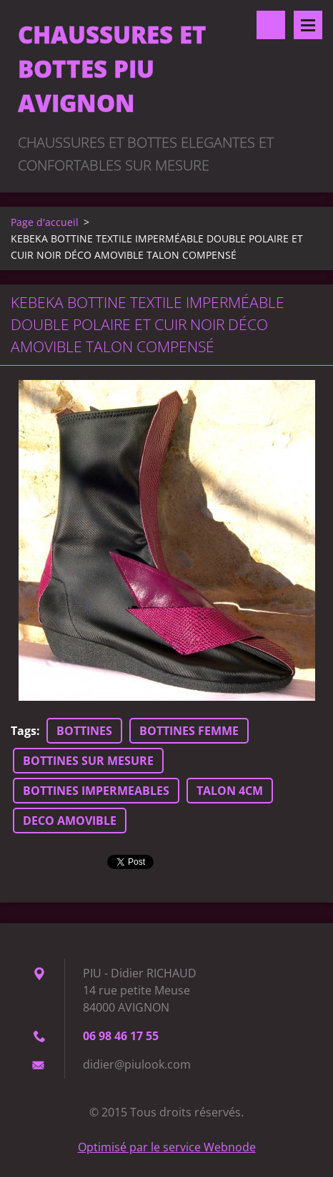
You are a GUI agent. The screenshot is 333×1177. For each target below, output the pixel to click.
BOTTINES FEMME (189, 731)
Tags (23, 731)
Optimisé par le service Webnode (167, 1147)
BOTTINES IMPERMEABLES (96, 790)
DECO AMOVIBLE (69, 820)
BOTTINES (84, 731)
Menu (308, 25)
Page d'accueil (45, 222)
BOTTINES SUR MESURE (88, 761)
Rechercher (271, 25)
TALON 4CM (230, 790)
